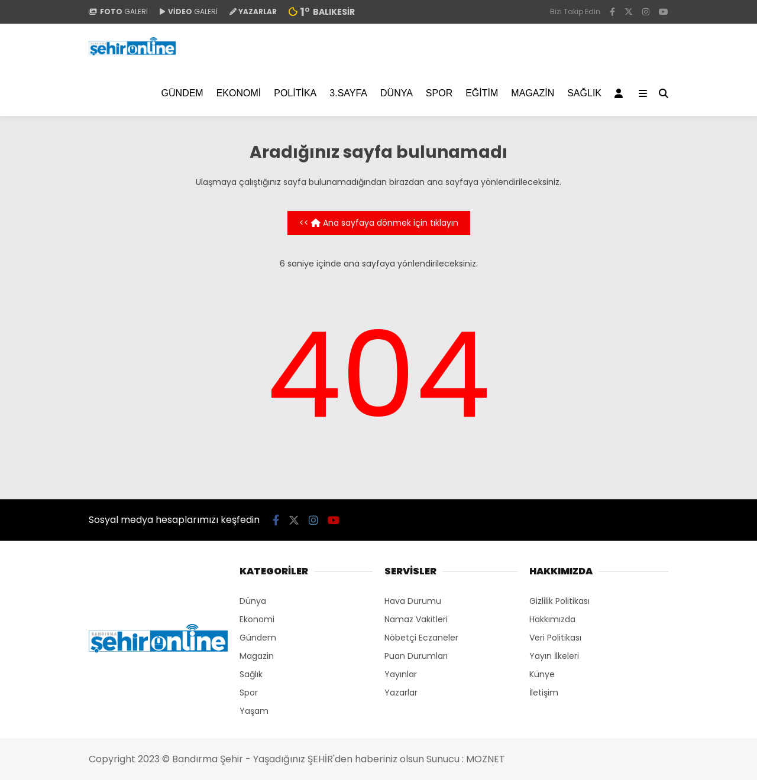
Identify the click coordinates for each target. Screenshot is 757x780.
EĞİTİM (481, 93)
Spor (439, 93)
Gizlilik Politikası (559, 601)
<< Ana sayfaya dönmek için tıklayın (378, 223)
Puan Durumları (416, 656)
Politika (295, 93)
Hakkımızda (552, 619)
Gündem (182, 93)
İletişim (543, 692)
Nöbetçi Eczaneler (421, 638)
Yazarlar (401, 692)
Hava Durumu (412, 601)
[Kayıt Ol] (620, 93)
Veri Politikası (555, 638)
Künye (542, 674)
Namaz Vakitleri (416, 619)
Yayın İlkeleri (554, 656)
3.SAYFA (348, 93)
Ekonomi (238, 93)
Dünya (396, 93)
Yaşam (254, 711)
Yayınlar (400, 674)
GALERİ (118, 11)
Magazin (532, 93)
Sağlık (584, 93)
